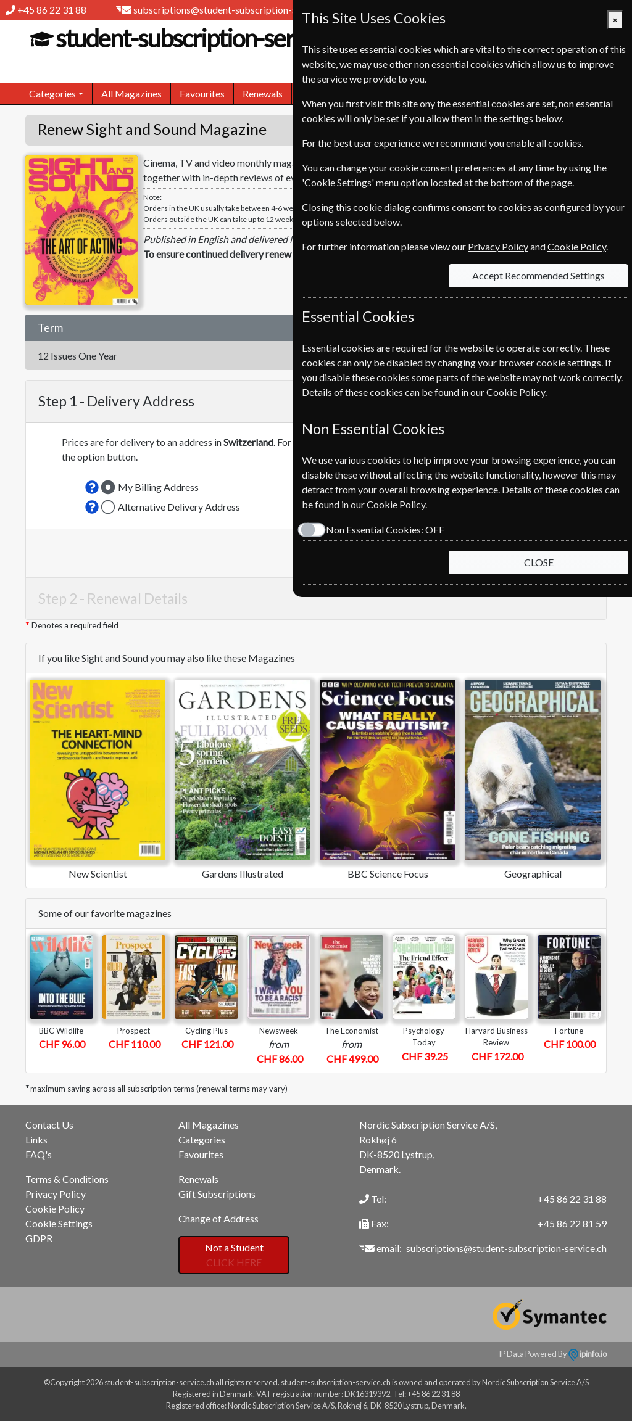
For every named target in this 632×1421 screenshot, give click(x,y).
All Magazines (131, 93)
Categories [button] (52, 93)
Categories (201, 1139)
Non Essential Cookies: (385, 529)
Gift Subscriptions (217, 1194)
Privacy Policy (55, 1194)
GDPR (38, 1238)
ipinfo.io (587, 1354)
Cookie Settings (59, 1223)
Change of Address (218, 1218)
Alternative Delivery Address (179, 507)
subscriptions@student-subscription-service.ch (233, 9)
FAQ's (38, 1154)
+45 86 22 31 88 (51, 9)
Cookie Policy (55, 1208)
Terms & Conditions (67, 1179)
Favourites (202, 93)
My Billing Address (158, 487)
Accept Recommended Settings (538, 275)
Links (36, 1139)
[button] (92, 487)
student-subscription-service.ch (205, 38)
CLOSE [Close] (539, 562)
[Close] (615, 19)
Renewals (263, 93)
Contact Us (49, 1125)
